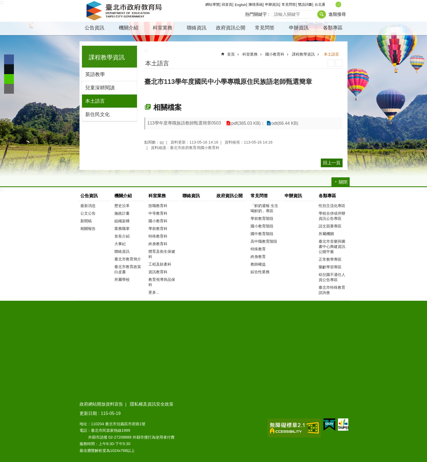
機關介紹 (128, 28)
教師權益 (258, 264)
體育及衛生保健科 (161, 254)
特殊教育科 (157, 236)
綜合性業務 (260, 272)
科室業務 (162, 28)
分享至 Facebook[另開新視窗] (9, 59)
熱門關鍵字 (256, 14)
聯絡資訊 (196, 28)
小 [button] (332, 4)
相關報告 (88, 228)
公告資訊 (94, 28)
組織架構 (122, 221)
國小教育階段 (262, 226)
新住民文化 (97, 114)
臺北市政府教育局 (125, 11)
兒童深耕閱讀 (100, 87)
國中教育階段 (262, 234)
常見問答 (289, 4)
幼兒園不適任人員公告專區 (332, 277)
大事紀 (120, 244)
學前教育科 (157, 228)
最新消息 (88, 205)
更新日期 (88, 413)
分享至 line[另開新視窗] (9, 79)
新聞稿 (86, 221)
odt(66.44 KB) (285, 123)
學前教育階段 (262, 218)
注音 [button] (339, 63)
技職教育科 (157, 205)
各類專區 (333, 28)
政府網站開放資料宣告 (101, 404)
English (240, 5)
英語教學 (95, 74)
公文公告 (88, 213)
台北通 (320, 4)
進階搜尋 (337, 14)
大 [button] (344, 4)
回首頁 (227, 4)
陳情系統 (256, 4)
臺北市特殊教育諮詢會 (332, 290)
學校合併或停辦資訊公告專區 (332, 216)
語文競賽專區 (330, 226)
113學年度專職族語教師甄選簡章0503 (184, 123)
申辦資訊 (272, 4)
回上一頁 (331, 162)
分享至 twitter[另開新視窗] (9, 69)
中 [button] (338, 4)
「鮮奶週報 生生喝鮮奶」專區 (264, 208)
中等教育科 (157, 213)
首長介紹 (122, 236)
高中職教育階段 (264, 241)
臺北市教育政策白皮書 (127, 269)
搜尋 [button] (321, 14)
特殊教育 (258, 249)
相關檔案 (167, 107)
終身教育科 (157, 244)
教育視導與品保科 (161, 282)
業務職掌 (122, 228)
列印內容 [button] (331, 63)
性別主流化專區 (332, 205)
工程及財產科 (159, 264)
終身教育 (258, 256)
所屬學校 (122, 279)
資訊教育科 (157, 272)
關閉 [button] (343, 182)
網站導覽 (212, 4)
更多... (153, 292)
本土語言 (95, 101)
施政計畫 (122, 213)
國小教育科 (274, 54)
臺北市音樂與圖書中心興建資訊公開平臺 (332, 246)
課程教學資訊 (107, 57)
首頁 (231, 54)
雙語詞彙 (305, 4)
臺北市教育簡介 (127, 259)
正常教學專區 (330, 259)
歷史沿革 (122, 205)
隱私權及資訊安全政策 (151, 404)
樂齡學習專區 (330, 267)
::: (2, 2)
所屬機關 (326, 234)
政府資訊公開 (230, 28)
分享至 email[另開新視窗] (9, 89)
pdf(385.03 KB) (246, 123)
